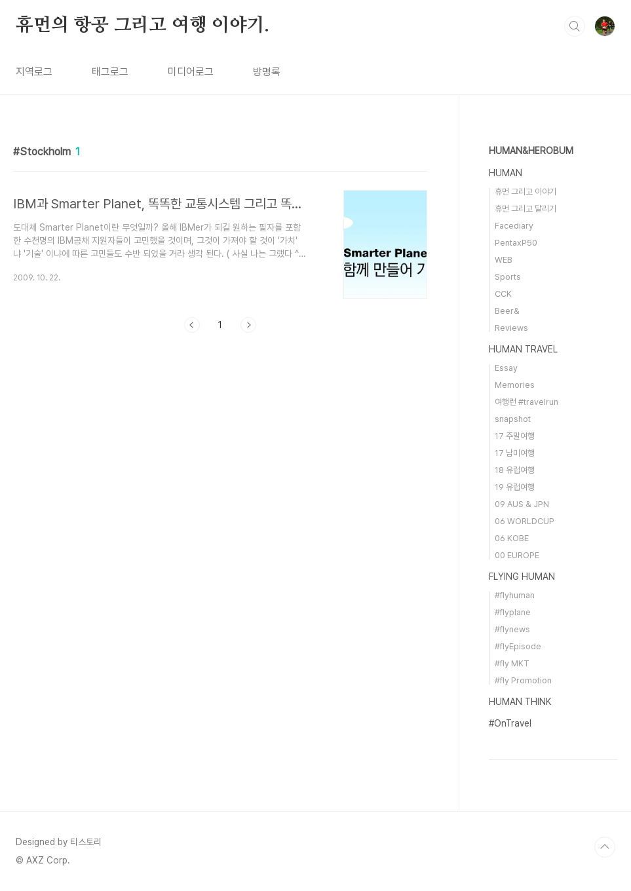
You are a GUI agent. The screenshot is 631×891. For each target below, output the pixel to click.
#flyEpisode (518, 646)
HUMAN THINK (520, 701)
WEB (503, 260)
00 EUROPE (517, 555)
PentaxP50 (516, 243)
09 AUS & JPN (522, 504)
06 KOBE (512, 538)
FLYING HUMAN (522, 576)
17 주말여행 (515, 436)
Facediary (514, 226)
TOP (604, 847)
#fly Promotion (523, 680)
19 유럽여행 (515, 487)
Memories (515, 385)
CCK (503, 294)
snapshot (513, 419)
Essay (506, 368)
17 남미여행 (515, 453)
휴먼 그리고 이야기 (525, 192)
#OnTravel (510, 723)
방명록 (266, 72)
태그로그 (110, 72)
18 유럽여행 (515, 470)
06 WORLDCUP (524, 521)
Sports (508, 277)
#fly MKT (512, 663)
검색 (574, 26)
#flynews (512, 629)
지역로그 (34, 72)
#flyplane (513, 612)
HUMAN (505, 173)
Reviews (511, 328)
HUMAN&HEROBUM (531, 150)
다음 (248, 325)
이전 (192, 325)
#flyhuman (515, 595)
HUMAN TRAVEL (523, 349)
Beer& (507, 311)
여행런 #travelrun (526, 402)
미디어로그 (191, 72)
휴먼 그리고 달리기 (525, 209)
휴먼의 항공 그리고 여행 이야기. (142, 25)
